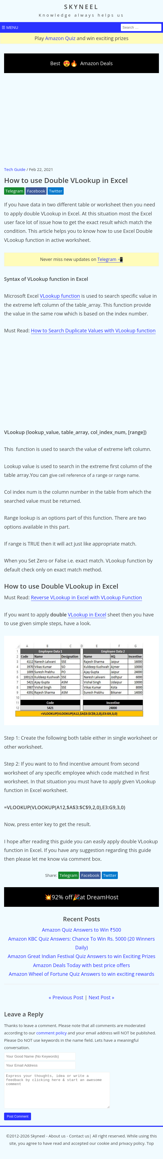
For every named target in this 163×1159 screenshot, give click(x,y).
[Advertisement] (81, 119)
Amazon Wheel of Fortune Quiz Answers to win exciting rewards (81, 974)
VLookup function (60, 296)
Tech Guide (14, 169)
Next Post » (101, 997)
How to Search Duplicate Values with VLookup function (93, 330)
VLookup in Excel (87, 614)
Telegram (14, 191)
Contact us (79, 1142)
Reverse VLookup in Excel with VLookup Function (86, 597)
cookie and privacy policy (120, 1149)
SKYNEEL (81, 6)
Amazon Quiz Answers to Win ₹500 (81, 929)
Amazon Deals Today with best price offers (81, 965)
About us (57, 1142)
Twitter (55, 191)
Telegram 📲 (110, 259)
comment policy (51, 1032)
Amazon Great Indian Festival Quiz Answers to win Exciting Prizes (81, 956)
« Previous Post (66, 997)
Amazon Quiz (60, 38)
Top (150, 1149)
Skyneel (37, 1142)
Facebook (36, 191)
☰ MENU (10, 27)
